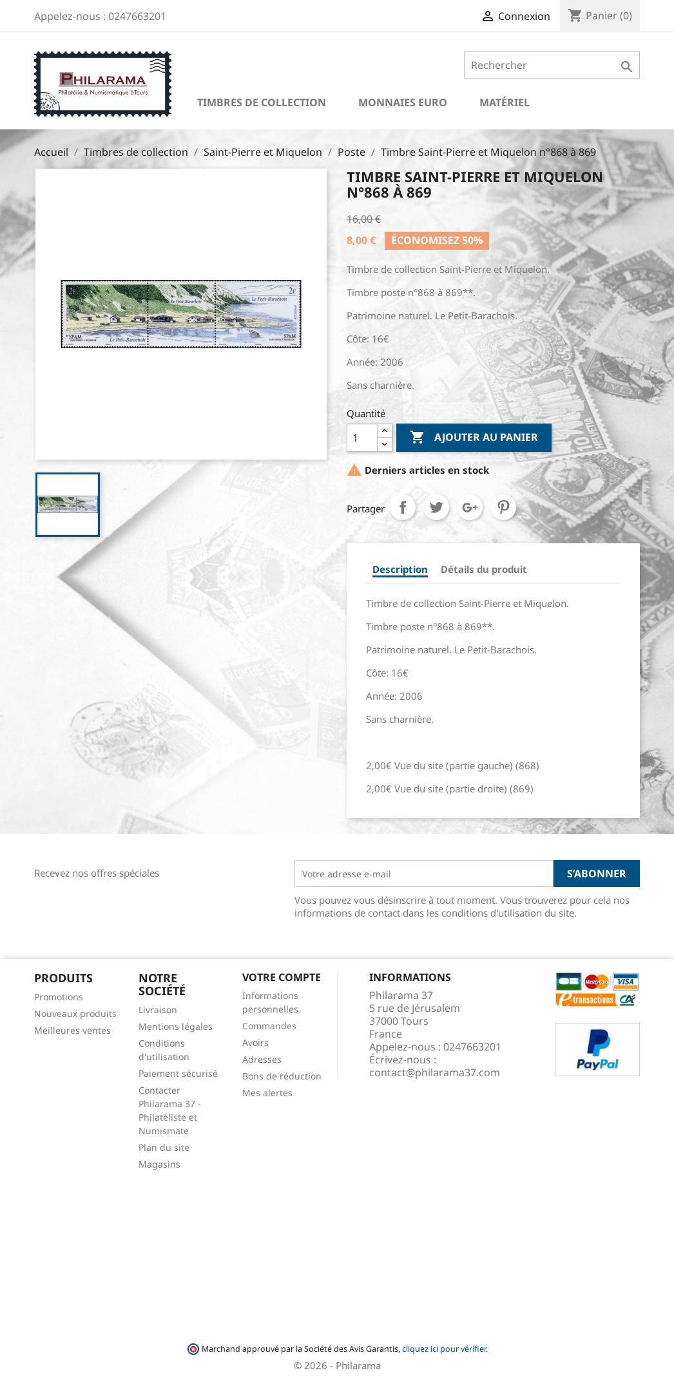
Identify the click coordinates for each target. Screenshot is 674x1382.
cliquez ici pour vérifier (444, 1348)
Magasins (159, 1164)
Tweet (436, 507)
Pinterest (503, 507)
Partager (403, 507)
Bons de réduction (282, 1076)
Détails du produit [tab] (484, 569)
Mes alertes (267, 1093)
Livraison (158, 1010)
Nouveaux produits (75, 1013)
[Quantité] (362, 438)
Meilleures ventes (72, 1030)
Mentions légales (176, 1026)
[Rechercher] (552, 65)
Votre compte (281, 977)
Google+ (470, 507)
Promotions (58, 997)
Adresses (262, 1059)
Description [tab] (400, 569)
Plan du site (164, 1147)
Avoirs (255, 1042)
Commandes (269, 1026)
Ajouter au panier (474, 437)
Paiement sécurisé (178, 1073)
